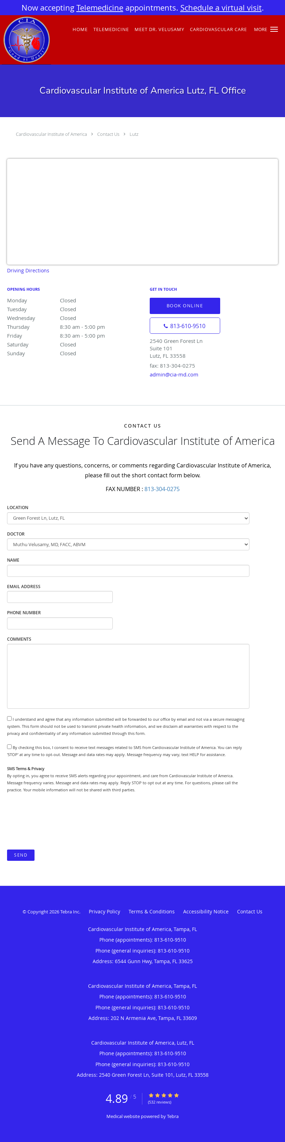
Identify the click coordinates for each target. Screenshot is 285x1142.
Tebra (173, 1116)
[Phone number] (185, 326)
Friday (68, 335)
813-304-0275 (162, 489)
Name (13, 560)
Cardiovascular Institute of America (51, 134)
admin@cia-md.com (174, 374)
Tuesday (68, 309)
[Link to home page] (25, 40)
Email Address (24, 587)
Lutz (134, 134)
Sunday (68, 353)
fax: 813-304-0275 (172, 365)
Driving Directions (28, 270)
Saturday (68, 344)
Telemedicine (99, 7)
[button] (274, 29)
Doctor (16, 534)
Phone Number (24, 613)
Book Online (185, 305)
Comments (19, 639)
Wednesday (68, 317)
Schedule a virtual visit (221, 7)
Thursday (68, 326)
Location (17, 507)
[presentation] (60, 821)
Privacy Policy (104, 911)
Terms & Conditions (152, 911)
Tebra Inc (69, 911)
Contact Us (108, 134)
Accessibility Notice (206, 911)
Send (20, 855)
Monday (68, 300)
